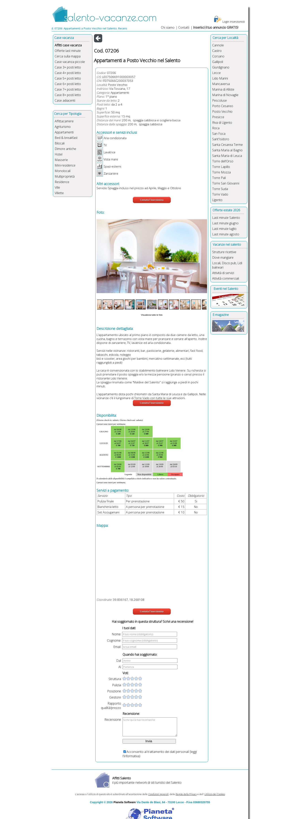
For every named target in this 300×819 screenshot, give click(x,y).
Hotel (58, 154)
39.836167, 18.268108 (128, 600)
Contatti (184, 27)
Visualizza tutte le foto (151, 315)
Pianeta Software (124, 802)
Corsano (218, 56)
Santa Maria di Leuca (227, 156)
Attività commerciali (225, 278)
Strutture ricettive (224, 252)
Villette (59, 193)
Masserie (61, 160)
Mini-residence (65, 165)
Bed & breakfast (66, 138)
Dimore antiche (65, 149)
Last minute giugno (225, 223)
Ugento (217, 200)
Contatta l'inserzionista (152, 199)
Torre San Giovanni (225, 183)
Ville (57, 187)
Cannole (218, 45)
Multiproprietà (65, 176)
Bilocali (60, 143)
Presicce (218, 117)
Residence (62, 182)
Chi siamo (167, 27)
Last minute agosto (225, 234)
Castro (217, 51)
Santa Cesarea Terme (227, 144)
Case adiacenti (65, 100)
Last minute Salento (226, 217)
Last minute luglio (224, 229)
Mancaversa (221, 84)
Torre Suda (220, 189)
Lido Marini (220, 78)
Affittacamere (64, 121)
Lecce (216, 73)
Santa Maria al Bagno (227, 150)
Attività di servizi (223, 273)
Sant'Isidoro (220, 139)
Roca (215, 128)
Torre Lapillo (221, 167)
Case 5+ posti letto (68, 78)
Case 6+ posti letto (68, 84)
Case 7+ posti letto (68, 89)
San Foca (218, 133)
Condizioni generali (158, 794)
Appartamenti (64, 132)
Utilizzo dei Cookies (214, 794)
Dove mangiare (222, 257)
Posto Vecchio (117, 85)
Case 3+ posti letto (68, 67)
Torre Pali (219, 178)
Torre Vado (220, 194)
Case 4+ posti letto (68, 73)
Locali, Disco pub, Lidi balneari (227, 265)
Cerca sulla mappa (68, 56)
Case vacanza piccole (70, 62)
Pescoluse (219, 100)
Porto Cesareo (222, 106)
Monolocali (62, 171)
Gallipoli (217, 62)
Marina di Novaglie (225, 95)
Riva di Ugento (222, 122)
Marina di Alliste (223, 89)
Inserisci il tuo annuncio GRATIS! (215, 27)
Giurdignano (220, 67)
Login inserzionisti (233, 21)
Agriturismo (63, 126)
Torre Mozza (221, 172)
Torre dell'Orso (222, 161)
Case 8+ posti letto (68, 95)
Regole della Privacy (186, 794)
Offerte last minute (68, 51)
